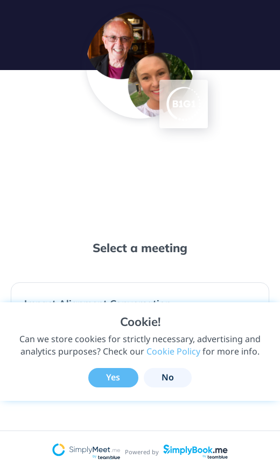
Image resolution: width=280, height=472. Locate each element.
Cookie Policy (173, 351)
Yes (113, 377)
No (168, 377)
